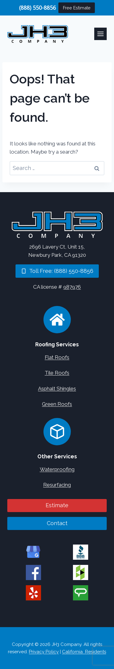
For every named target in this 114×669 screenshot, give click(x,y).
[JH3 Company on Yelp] (33, 592)
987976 (72, 287)
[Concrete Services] (57, 431)
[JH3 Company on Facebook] (33, 572)
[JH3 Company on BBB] (80, 552)
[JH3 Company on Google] (33, 552)
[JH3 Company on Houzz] (80, 572)
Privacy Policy (44, 651)
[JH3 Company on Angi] (80, 592)
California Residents (84, 651)
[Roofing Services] (57, 319)
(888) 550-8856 (37, 7)
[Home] (57, 225)
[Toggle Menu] (100, 34)
